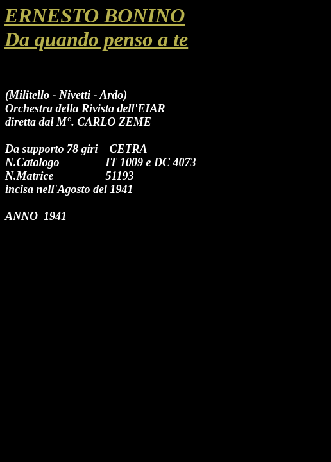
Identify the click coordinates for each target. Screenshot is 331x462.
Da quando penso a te (96, 39)
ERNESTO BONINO (94, 15)
